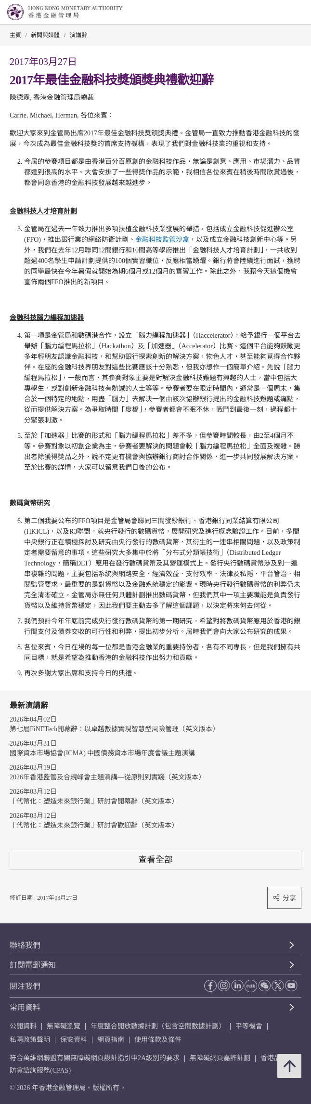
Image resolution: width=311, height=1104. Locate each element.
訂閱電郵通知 (33, 965)
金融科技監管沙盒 (162, 239)
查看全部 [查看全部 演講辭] (155, 859)
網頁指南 (110, 1039)
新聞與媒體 (45, 35)
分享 (284, 898)
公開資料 (23, 1026)
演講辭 (78, 35)
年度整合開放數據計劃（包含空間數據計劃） (158, 1026)
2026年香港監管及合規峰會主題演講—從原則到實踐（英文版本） (107, 777)
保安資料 (73, 1039)
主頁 (15, 35)
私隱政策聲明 (30, 1039)
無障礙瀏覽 (63, 1026)
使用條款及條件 (157, 1039)
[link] (279, 12)
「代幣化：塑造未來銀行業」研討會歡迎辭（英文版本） (94, 825)
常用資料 (25, 1007)
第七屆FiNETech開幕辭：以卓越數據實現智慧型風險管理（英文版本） (114, 729)
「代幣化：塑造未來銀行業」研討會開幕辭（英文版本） (94, 801)
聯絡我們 (25, 945)
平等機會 (248, 1026)
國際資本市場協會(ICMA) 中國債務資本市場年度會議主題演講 (102, 753)
